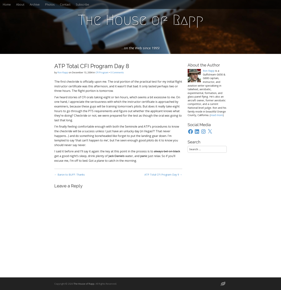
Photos (50, 4)
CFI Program (102, 72)
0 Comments (117, 72)
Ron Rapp (63, 72)
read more (217, 115)
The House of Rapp (140, 20)
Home (7, 4)
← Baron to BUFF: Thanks (69, 174)
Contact (65, 4)
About (20, 4)
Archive (35, 4)
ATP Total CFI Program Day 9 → (163, 174)
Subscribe (82, 4)
